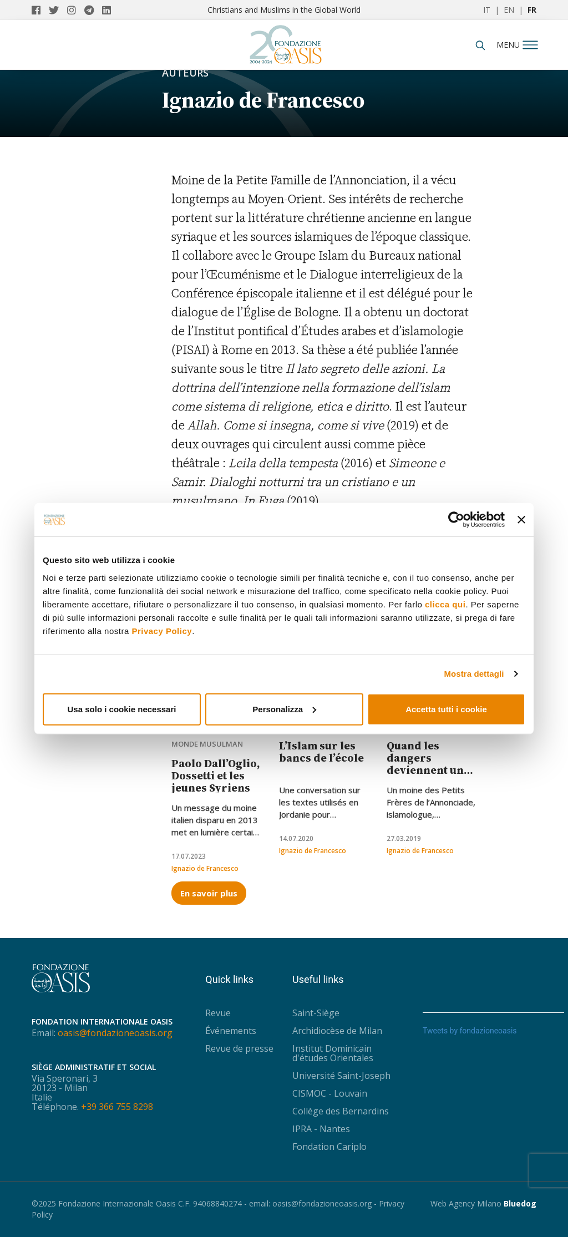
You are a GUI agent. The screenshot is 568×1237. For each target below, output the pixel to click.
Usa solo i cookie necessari (122, 708)
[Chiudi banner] (521, 520)
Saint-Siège (315, 1013)
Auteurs (185, 72)
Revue (218, 1013)
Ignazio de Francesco (205, 868)
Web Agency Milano (465, 1203)
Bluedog (520, 1203)
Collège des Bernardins (340, 1111)
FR (532, 9)
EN (509, 9)
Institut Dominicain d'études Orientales (332, 1053)
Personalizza (284, 708)
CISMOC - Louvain (329, 1093)
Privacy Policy (161, 630)
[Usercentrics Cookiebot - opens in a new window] (456, 519)
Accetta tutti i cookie (446, 708)
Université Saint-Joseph (341, 1075)
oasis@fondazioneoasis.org (115, 1033)
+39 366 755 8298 (117, 1107)
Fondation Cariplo (329, 1146)
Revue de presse (239, 1048)
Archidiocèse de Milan (337, 1031)
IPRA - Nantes (321, 1129)
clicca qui (445, 604)
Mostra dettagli (474, 673)
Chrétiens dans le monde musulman (207, 735)
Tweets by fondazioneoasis (470, 1030)
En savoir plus (208, 893)
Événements (230, 1031)
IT (486, 9)
